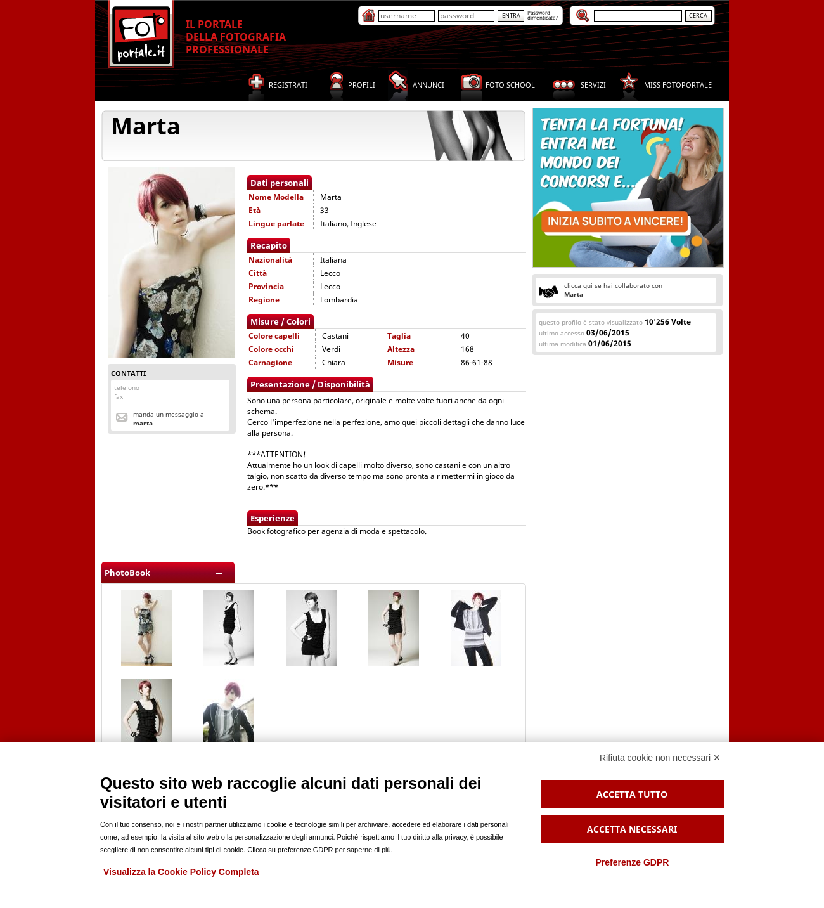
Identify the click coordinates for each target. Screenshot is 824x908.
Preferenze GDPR (632, 862)
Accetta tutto (631, 794)
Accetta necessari (632, 829)
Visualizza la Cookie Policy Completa (181, 872)
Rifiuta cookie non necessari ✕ (660, 758)
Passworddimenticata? (542, 15)
